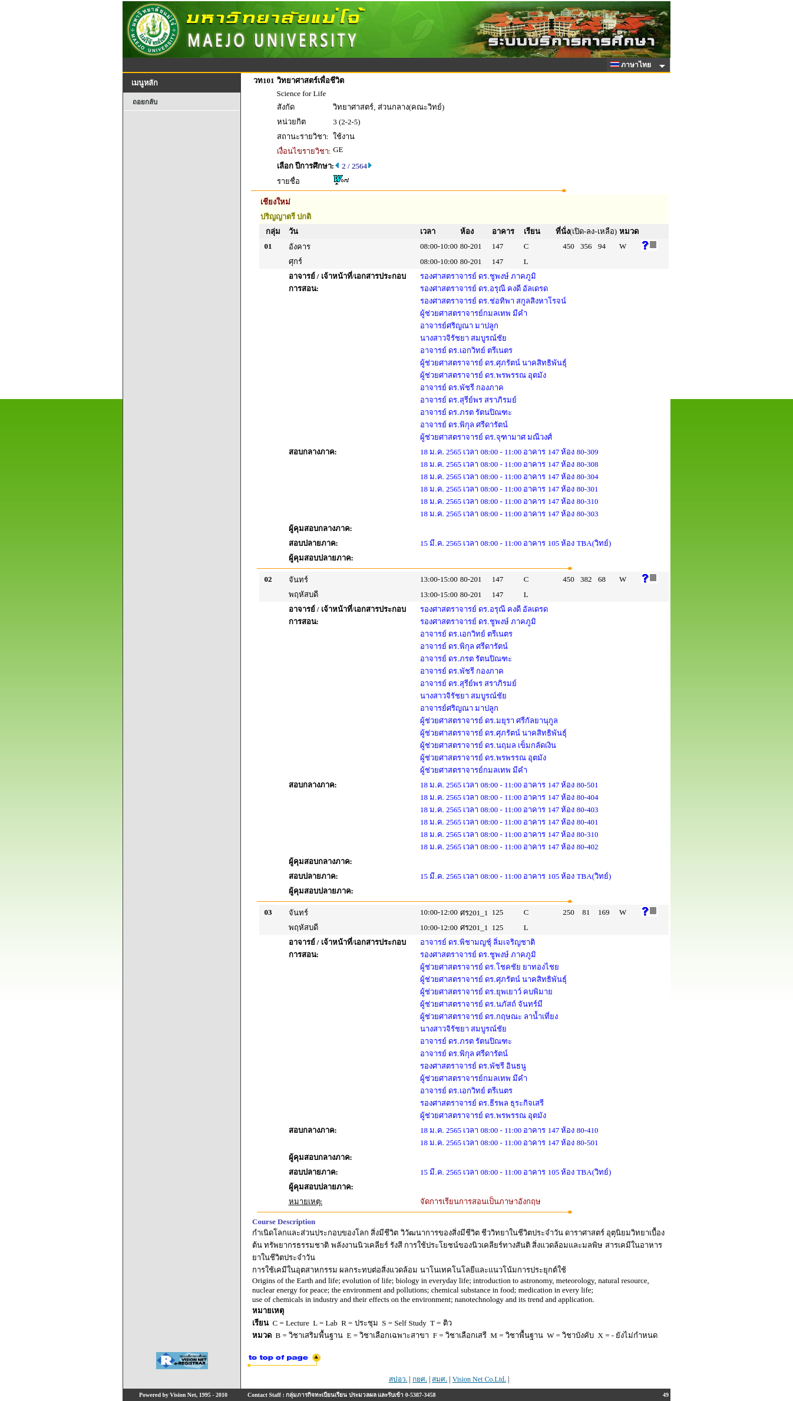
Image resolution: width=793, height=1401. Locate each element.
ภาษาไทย (632, 65)
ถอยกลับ (145, 102)
